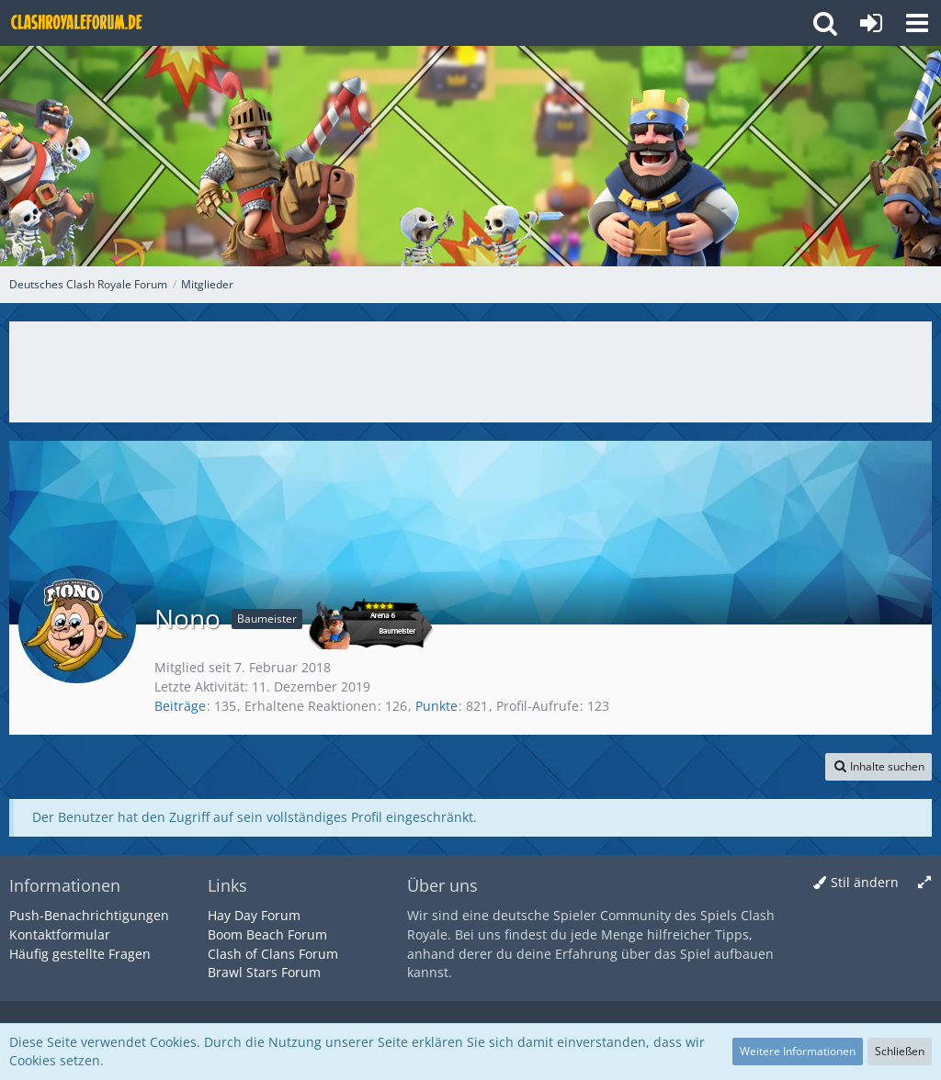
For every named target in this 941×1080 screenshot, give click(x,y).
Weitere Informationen (798, 1051)
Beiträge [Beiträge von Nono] (180, 705)
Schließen (899, 1051)
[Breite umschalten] (924, 883)
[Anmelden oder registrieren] (871, 23)
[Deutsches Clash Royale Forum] (78, 23)
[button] (917, 23)
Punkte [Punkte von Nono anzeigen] (436, 705)
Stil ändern (865, 882)
